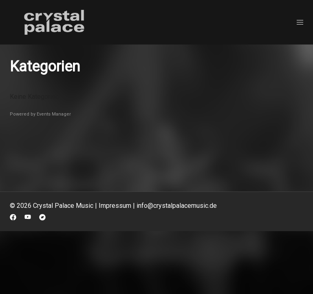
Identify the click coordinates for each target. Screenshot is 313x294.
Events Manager (54, 114)
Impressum (115, 205)
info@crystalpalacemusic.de (177, 205)
